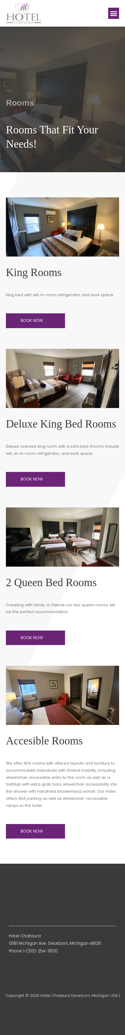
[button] (113, 13)
